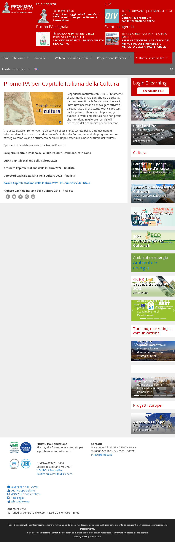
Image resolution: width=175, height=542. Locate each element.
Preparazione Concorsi (115, 58)
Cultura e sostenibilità (154, 58)
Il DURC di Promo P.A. (49, 470)
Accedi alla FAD (153, 91)
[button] (132, 310)
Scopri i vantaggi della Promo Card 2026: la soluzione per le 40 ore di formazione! (76, 17)
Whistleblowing (18, 501)
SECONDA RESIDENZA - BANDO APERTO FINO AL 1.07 (78, 42)
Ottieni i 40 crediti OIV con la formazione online (138, 19)
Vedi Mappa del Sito (21, 490)
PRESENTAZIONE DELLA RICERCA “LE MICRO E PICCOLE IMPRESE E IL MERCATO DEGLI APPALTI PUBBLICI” (145, 43)
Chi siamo (22, 58)
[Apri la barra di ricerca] (171, 69)
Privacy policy (80, 536)
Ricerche (44, 58)
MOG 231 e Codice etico (23, 494)
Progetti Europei (147, 405)
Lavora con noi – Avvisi (22, 487)
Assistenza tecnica (17, 69)
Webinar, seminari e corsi (75, 58)
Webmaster (95, 536)
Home (5, 58)
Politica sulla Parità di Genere (54, 474)
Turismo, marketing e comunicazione (152, 331)
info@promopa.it (101, 454)
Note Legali (15, 497)
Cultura (139, 152)
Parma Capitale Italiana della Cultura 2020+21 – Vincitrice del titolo (47, 183)
